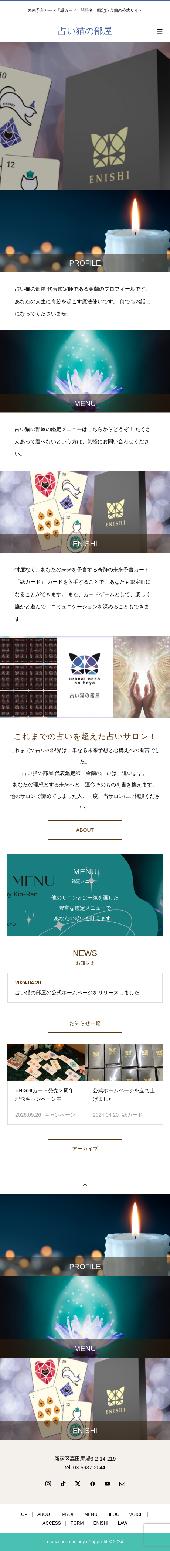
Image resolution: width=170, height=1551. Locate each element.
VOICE (136, 1514)
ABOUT (85, 830)
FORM (77, 1523)
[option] (85, 116)
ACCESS (51, 1523)
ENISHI (101, 1523)
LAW (122, 1523)
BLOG (113, 1514)
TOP (22, 1514)
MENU (90, 1514)
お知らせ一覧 (85, 1023)
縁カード (132, 1115)
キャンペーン (59, 1115)
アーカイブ (85, 1149)
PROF (68, 1514)
